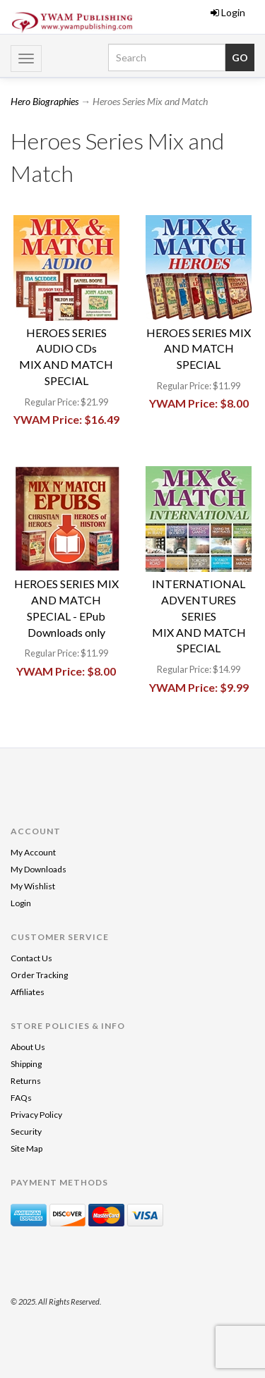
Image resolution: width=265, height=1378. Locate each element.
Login (228, 12)
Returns (26, 1080)
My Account (33, 852)
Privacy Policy (36, 1114)
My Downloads (38, 869)
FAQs (21, 1097)
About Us (28, 1047)
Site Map (26, 1148)
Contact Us (31, 958)
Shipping (26, 1064)
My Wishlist (33, 886)
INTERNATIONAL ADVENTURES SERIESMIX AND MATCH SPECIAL (199, 615)
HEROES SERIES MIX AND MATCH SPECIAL (198, 349)
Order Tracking (39, 975)
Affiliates (28, 992)
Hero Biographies (44, 101)
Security (26, 1131)
